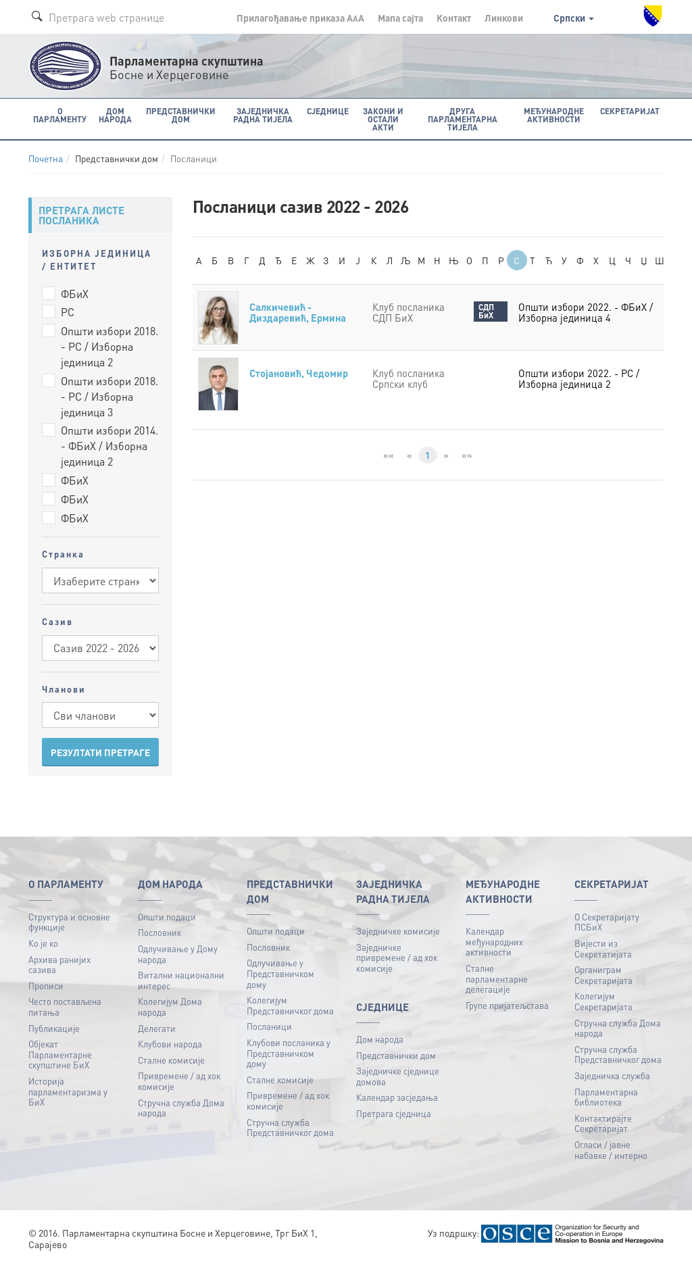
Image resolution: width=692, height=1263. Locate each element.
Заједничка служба (612, 1075)
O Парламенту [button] (59, 114)
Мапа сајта (400, 17)
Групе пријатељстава (507, 1005)
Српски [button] (573, 17)
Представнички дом (396, 1054)
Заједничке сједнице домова (397, 1076)
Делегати (157, 1027)
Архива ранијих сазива (59, 964)
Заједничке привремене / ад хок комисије (396, 957)
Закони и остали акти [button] (380, 114)
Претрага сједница (393, 1113)
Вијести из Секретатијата (603, 948)
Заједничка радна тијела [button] (261, 114)
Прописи (46, 985)
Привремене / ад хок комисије (179, 1081)
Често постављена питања (64, 1006)
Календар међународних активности (494, 941)
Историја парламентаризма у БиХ (67, 1091)
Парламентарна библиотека (606, 1096)
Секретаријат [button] (630, 110)
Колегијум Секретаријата (603, 1001)
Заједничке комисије (398, 931)
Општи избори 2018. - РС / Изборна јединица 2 (109, 346)
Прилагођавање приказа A (300, 17)
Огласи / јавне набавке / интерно (610, 1150)
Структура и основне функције (69, 921)
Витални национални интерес (181, 980)
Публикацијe (54, 1027)
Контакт (454, 17)
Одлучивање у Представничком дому (280, 973)
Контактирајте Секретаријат (603, 1123)
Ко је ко (43, 943)
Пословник (159, 932)
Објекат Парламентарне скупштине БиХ (60, 1054)
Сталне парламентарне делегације (497, 978)
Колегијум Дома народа (170, 1006)
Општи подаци (167, 916)
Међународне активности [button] (554, 114)
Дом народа (379, 1039)
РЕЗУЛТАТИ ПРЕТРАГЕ (100, 752)
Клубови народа (170, 1043)
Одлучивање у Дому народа (178, 954)
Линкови (504, 17)
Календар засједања (397, 1097)
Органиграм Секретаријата (603, 975)
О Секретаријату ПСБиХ (606, 921)
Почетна (45, 158)
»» (467, 455)
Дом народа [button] (115, 114)
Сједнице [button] (325, 110)
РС (67, 312)
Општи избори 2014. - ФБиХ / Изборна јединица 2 (109, 445)
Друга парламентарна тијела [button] (461, 118)
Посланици (269, 1026)
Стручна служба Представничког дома (290, 1127)
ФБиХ (75, 293)
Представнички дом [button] (179, 114)
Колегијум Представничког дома (290, 1005)
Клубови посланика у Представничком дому (288, 1053)
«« (388, 455)
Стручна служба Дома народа (181, 1107)
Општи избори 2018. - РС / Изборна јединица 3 (109, 396)
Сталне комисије (171, 1060)
